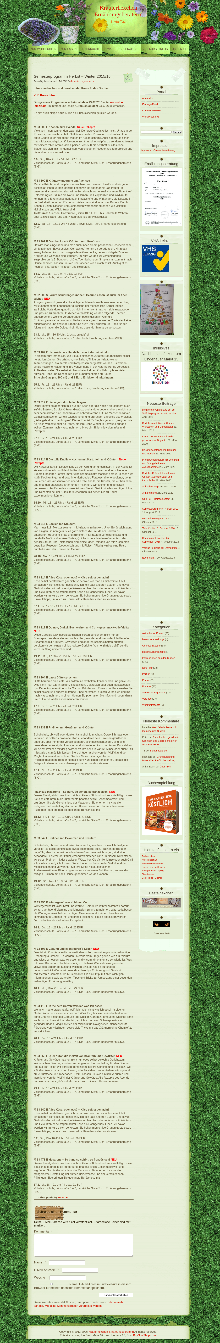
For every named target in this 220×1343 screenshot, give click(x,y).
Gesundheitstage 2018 (154, 518)
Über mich (179, 49)
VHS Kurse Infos (155, 49)
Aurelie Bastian (149, 860)
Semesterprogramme (80, 81)
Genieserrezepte (151, 645)
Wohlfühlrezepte (151, 705)
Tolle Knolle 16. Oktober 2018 (158, 528)
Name (41, 1266)
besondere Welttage (153, 639)
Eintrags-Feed (150, 104)
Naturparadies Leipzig (153, 870)
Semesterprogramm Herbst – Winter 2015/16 (72, 76)
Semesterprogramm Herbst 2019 (160, 508)
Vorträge (147, 698)
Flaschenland (148, 874)
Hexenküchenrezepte (154, 651)
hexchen (63, 1197)
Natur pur (147, 667)
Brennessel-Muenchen (153, 863)
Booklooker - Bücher (152, 878)
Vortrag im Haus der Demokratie (160, 548)
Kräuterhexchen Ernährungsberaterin (118, 11)
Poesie (146, 680)
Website (39, 1281)
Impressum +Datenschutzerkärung (158, 150)
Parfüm (146, 674)
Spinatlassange (150, 486)
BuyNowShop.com (144, 1339)
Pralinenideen (149, 856)
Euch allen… (149, 557)
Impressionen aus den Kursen (158, 658)
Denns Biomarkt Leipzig (154, 867)
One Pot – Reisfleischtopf (156, 499)
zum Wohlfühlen (43, 49)
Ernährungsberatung (121, 49)
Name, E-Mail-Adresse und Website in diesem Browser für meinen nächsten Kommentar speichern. (82, 1290)
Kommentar (43, 1231)
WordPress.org (150, 116)
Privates (146, 686)
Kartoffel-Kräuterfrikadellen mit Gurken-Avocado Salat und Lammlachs (159, 477)
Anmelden (147, 98)
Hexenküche (90, 49)
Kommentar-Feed (152, 110)
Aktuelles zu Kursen (153, 633)
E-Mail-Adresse (47, 1274)
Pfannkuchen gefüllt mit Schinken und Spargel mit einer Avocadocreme (160, 463)
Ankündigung (149, 492)
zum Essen (68, 49)
